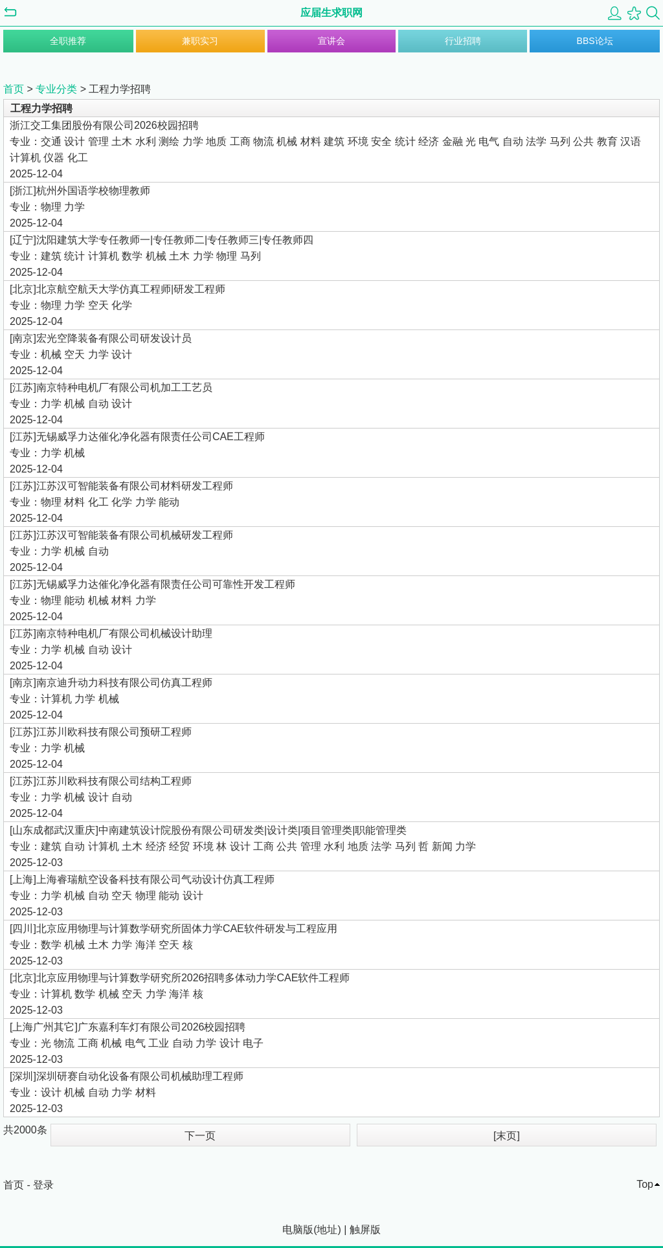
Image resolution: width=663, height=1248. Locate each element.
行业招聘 (463, 41)
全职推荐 (68, 41)
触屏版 (365, 1229)
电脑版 (297, 1229)
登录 (43, 1184)
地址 (327, 1229)
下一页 (200, 1135)
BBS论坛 (595, 41)
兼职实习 (200, 41)
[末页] (506, 1135)
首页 (13, 89)
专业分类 (56, 89)
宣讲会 (331, 41)
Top (644, 1184)
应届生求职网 (331, 12)
